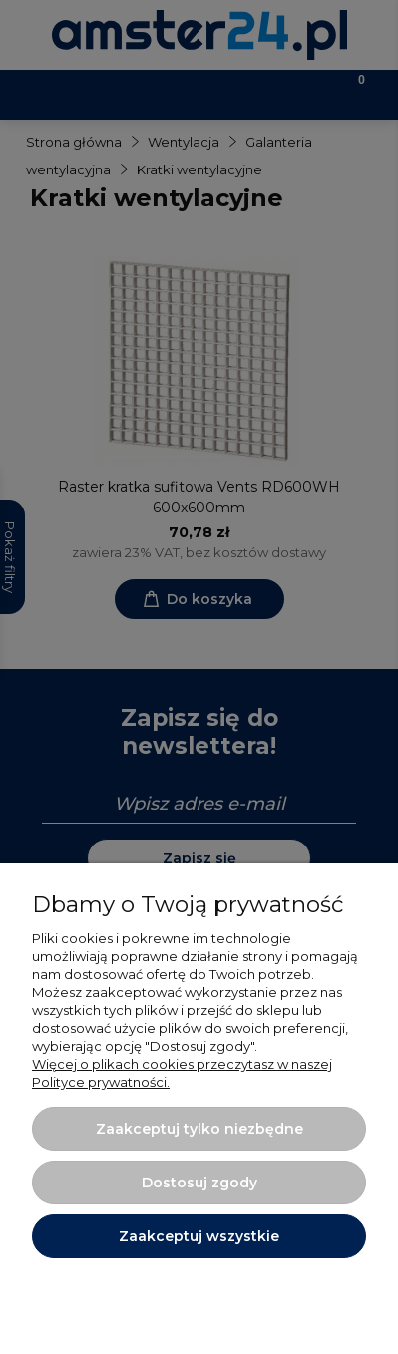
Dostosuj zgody (199, 1182)
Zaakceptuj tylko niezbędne (199, 1129)
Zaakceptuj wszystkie (199, 1236)
